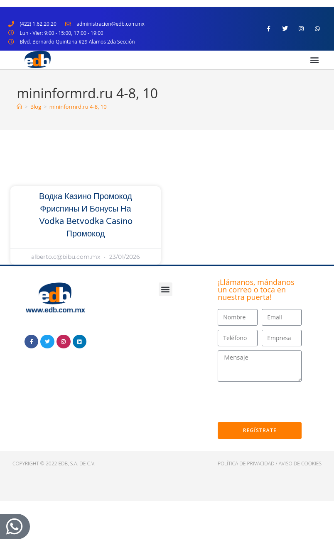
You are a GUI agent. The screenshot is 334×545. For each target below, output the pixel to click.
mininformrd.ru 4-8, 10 (78, 106)
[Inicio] (19, 106)
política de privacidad (246, 463)
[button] (315, 60)
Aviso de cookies (300, 463)
